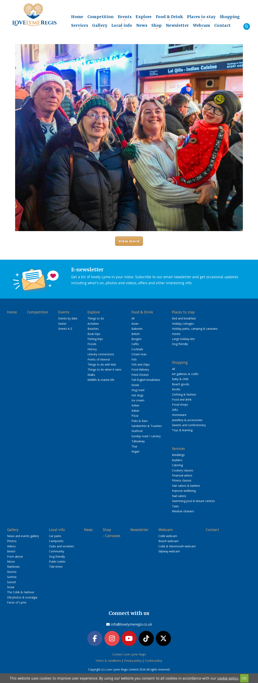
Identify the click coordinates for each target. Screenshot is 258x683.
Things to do (95, 318)
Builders (177, 460)
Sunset (11, 582)
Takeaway (138, 441)
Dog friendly (180, 344)
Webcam (201, 26)
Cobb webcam (167, 536)
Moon (11, 561)
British (135, 334)
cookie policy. (228, 678)
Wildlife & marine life (100, 380)
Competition (100, 16)
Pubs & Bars (139, 421)
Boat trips (93, 334)
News (142, 25)
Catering (177, 465)
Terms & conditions (108, 661)
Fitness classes (181, 480)
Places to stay (201, 17)
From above (15, 556)
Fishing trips (95, 339)
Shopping (230, 17)
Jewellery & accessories (187, 420)
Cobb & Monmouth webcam (177, 546)
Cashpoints (56, 541)
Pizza (134, 415)
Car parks (55, 536)
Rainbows (13, 566)
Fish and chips (140, 364)
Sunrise (12, 577)
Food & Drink (169, 17)
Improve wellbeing (184, 491)
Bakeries (137, 329)
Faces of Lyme (16, 602)
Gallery (99, 26)
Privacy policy (133, 661)
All (132, 318)
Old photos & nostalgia (22, 597)
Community (56, 551)
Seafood (137, 431)
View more (129, 241)
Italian (135, 410)
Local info (121, 26)
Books (176, 389)
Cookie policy (153, 661)
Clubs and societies (61, 546)
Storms (12, 572)
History (92, 349)
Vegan (135, 451)
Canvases (112, 535)
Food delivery (140, 369)
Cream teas (139, 354)
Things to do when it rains (104, 369)
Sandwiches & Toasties (146, 426)
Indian (135, 405)
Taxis (175, 506)
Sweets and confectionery (189, 425)
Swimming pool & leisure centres (193, 501)
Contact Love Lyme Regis (129, 655)
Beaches (93, 329)
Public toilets (57, 561)
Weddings (178, 455)
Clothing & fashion (184, 394)
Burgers (136, 339)
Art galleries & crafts (185, 374)
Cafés (135, 344)
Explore (144, 17)
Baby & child (180, 379)
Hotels (176, 334)
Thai (134, 446)
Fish (134, 359)
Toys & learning (182, 430)
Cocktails (137, 349)
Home (77, 16)
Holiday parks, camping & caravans (195, 329)
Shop (156, 26)
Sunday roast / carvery (146, 436)
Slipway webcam (169, 551)
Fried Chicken (140, 375)
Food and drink (181, 399)
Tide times (56, 566)
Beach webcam (168, 541)
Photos (12, 541)
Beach (11, 551)
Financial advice (182, 475)
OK (244, 678)
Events (125, 17)
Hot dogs (137, 395)
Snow (10, 587)
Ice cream (137, 400)
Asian (134, 323)
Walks (91, 375)
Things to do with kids (101, 364)
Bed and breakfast (184, 318)
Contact (222, 25)
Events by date (67, 318)
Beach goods (180, 384)
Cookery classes (182, 470)
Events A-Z (65, 329)
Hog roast (138, 390)
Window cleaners (183, 511)
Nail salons (179, 496)
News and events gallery (23, 536)
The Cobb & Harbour (20, 592)
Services (79, 26)
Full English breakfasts (145, 380)
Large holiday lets (183, 339)
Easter (62, 323)
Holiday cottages (183, 323)
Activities (93, 323)
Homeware (179, 415)
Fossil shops (180, 404)
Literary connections (100, 354)
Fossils (91, 344)
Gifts (175, 410)
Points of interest (98, 359)
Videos (11, 546)
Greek (135, 385)
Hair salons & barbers (186, 486)
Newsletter (177, 25)
